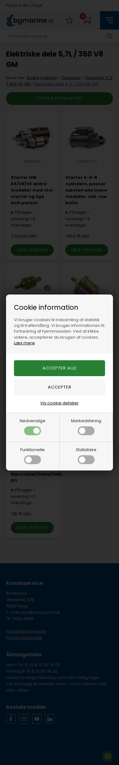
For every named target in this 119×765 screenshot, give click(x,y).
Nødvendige (32, 426)
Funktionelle (32, 455)
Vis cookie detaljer (59, 403)
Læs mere (24, 343)
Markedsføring (86, 426)
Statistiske (86, 455)
